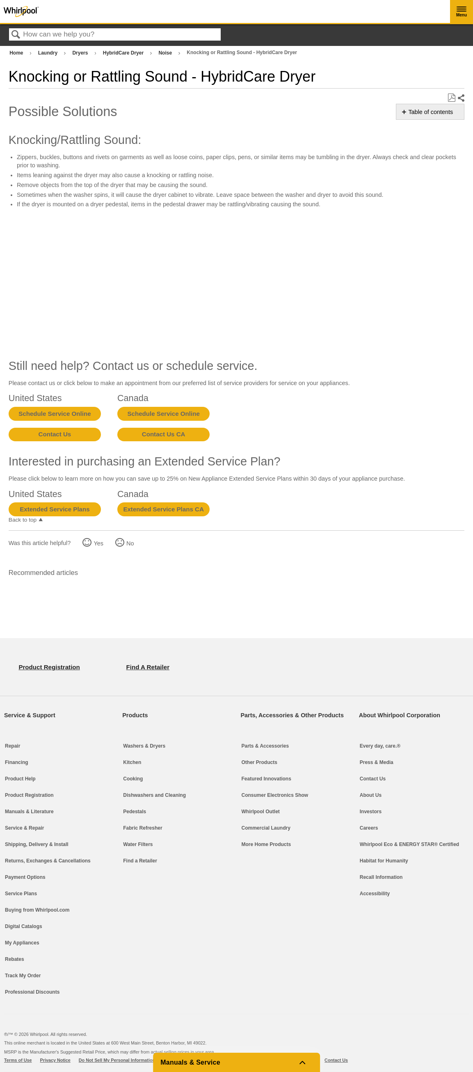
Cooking (133, 779)
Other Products (259, 762)
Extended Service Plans (54, 509)
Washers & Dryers (144, 746)
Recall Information (381, 877)
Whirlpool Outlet (261, 811)
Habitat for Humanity (384, 861)
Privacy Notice (55, 1060)
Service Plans (21, 893)
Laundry (48, 53)
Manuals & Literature (29, 811)
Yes (98, 543)
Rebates (14, 959)
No (130, 543)
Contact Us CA (163, 434)
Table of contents (430, 112)
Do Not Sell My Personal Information (117, 1060)
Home (17, 53)
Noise (165, 53)
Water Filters (138, 844)
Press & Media (376, 762)
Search (16, 35)
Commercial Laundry (266, 828)
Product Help (20, 779)
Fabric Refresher (142, 828)
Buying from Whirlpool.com (37, 910)
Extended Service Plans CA (163, 509)
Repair (12, 746)
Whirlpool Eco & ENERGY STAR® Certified (409, 844)
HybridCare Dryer (124, 53)
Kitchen (132, 762)
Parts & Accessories (265, 746)
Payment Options (25, 877)
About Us (371, 795)
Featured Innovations (266, 779)
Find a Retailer (140, 861)
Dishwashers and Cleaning (154, 795)
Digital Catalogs (23, 926)
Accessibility (375, 893)
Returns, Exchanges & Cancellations (48, 861)
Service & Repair (24, 828)
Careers (369, 828)
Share (460, 98)
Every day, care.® (380, 746)
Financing (16, 762)
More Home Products (266, 844)
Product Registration (29, 795)
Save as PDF (451, 98)
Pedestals (134, 811)
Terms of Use (18, 1060)
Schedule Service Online (54, 413)
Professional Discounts (32, 992)
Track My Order (23, 975)
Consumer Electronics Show (275, 795)
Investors (371, 811)
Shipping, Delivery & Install (37, 844)
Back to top (23, 520)
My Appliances (22, 943)
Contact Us (55, 434)
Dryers (80, 53)
